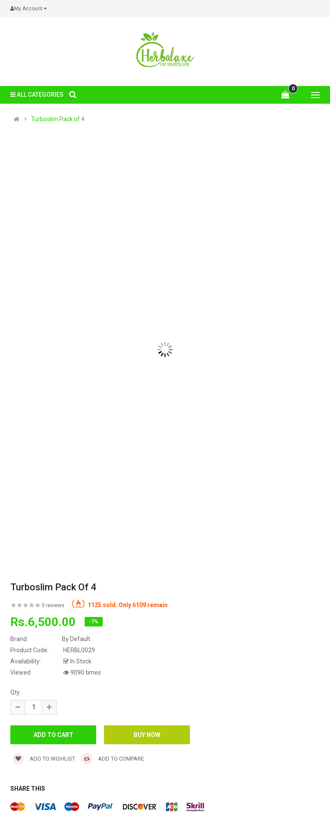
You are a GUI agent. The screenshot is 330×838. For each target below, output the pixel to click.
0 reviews (53, 605)
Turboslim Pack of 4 (58, 119)
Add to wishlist (43, 758)
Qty (15, 692)
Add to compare (112, 758)
